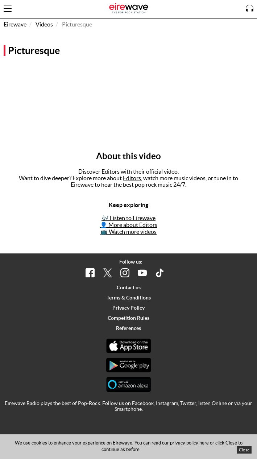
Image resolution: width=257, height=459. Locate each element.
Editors (132, 178)
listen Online (212, 403)
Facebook (143, 403)
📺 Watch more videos (128, 231)
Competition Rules (128, 318)
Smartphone (128, 409)
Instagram (167, 403)
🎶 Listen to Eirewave (128, 218)
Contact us (129, 287)
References (128, 328)
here (204, 443)
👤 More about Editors (128, 225)
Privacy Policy (128, 308)
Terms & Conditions (129, 298)
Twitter (188, 403)
